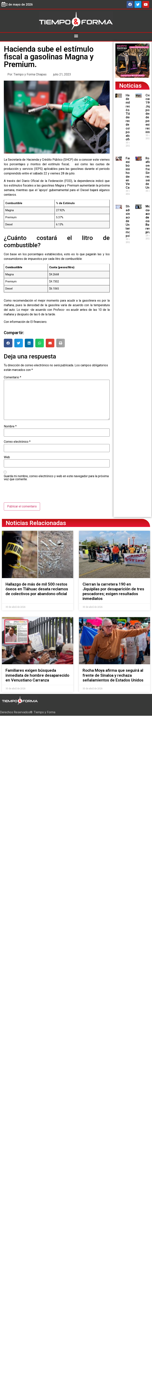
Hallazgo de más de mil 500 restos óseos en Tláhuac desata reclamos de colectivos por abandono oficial (37, 589)
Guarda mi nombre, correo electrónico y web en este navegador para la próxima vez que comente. (56, 478)
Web (7, 457)
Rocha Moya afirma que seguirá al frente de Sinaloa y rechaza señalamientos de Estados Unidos (113, 675)
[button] (76, 36)
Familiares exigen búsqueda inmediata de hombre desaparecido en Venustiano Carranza (37, 675)
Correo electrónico (17, 441)
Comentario (12, 377)
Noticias (130, 85)
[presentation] (33, 493)
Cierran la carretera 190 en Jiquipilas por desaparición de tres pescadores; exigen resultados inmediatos (113, 591)
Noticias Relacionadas (36, 523)
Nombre (10, 426)
